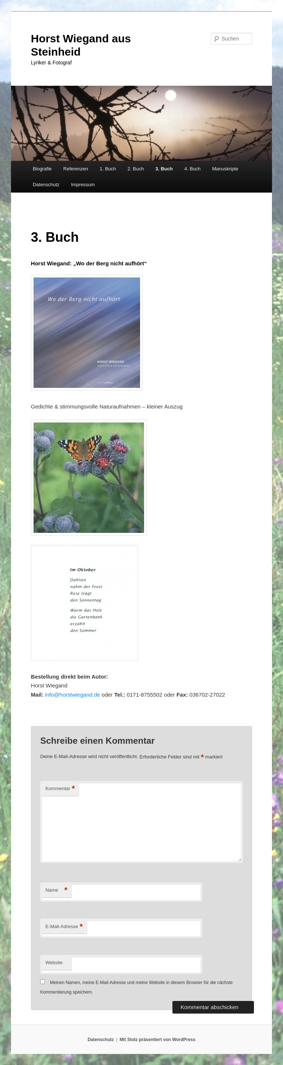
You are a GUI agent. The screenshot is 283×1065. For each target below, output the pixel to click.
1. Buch (108, 168)
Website (54, 962)
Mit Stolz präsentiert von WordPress (157, 1039)
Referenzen (75, 168)
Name (56, 890)
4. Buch (192, 168)
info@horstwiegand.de (72, 694)
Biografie (42, 168)
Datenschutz (46, 184)
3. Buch (164, 168)
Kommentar (60, 788)
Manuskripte (225, 168)
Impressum (83, 184)
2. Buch (135, 168)
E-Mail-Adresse (64, 926)
